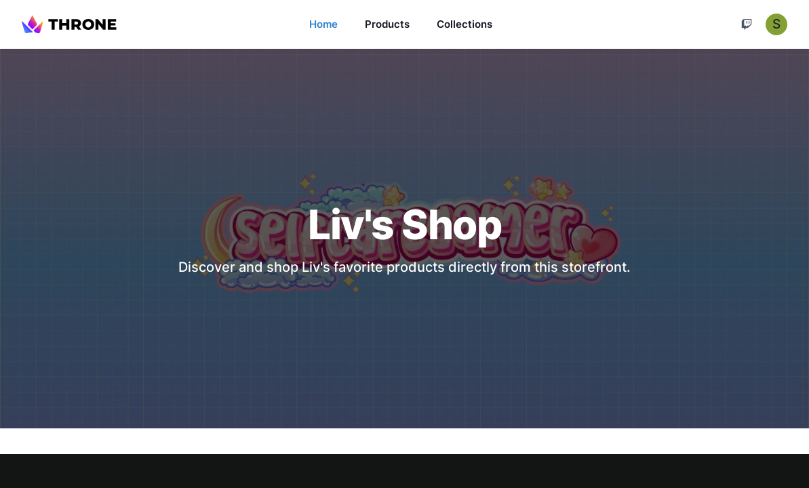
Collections (464, 24)
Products (387, 24)
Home (323, 24)
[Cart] (746, 24)
